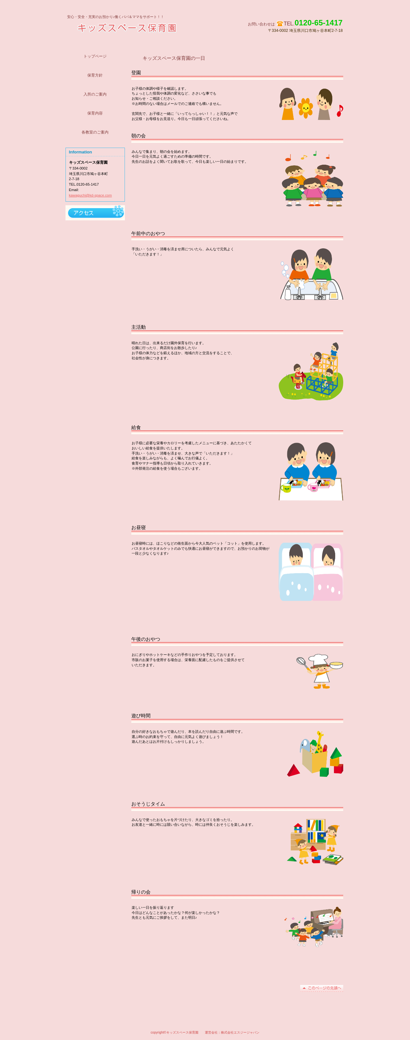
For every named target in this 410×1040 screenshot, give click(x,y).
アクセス (95, 212)
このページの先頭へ (321, 988)
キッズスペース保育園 (148, 27)
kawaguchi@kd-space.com (90, 195)
